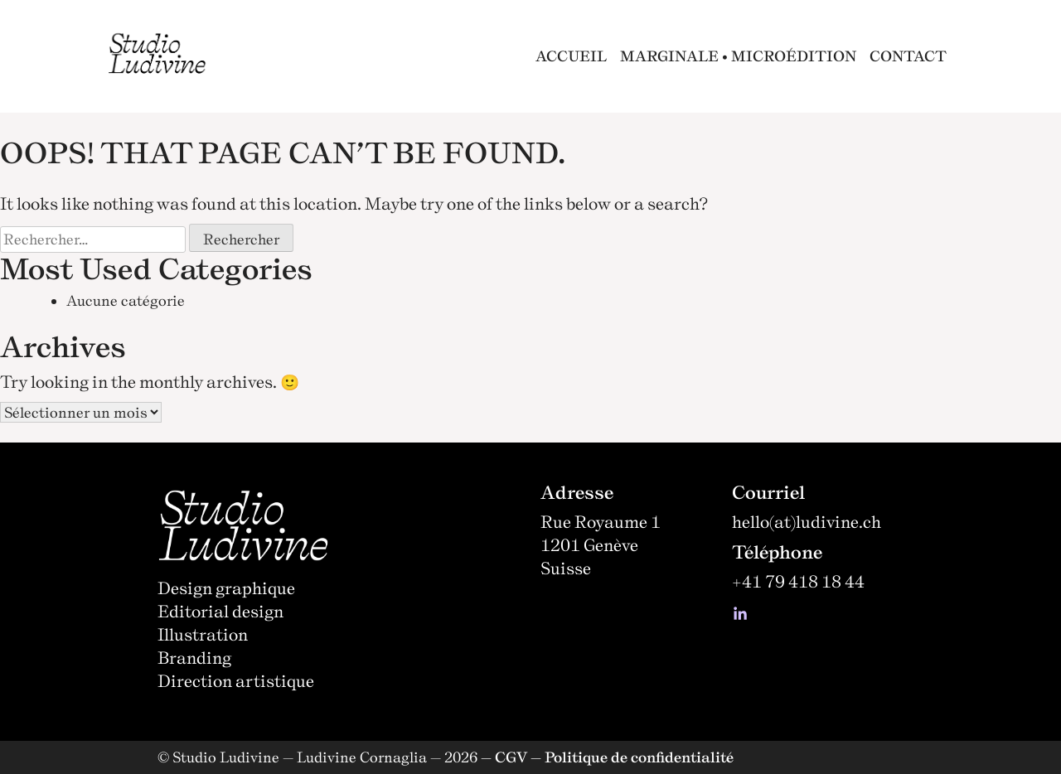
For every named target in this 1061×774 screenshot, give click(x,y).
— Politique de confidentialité (632, 757)
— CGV (504, 757)
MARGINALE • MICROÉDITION (738, 56)
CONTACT (908, 56)
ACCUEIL (571, 56)
